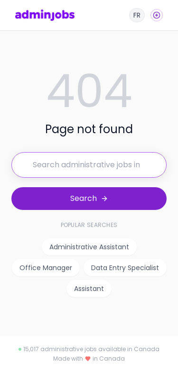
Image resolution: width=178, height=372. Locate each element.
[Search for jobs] (89, 165)
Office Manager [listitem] (45, 267)
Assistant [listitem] (89, 288)
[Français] (137, 15)
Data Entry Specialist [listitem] (125, 267)
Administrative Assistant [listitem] (89, 247)
